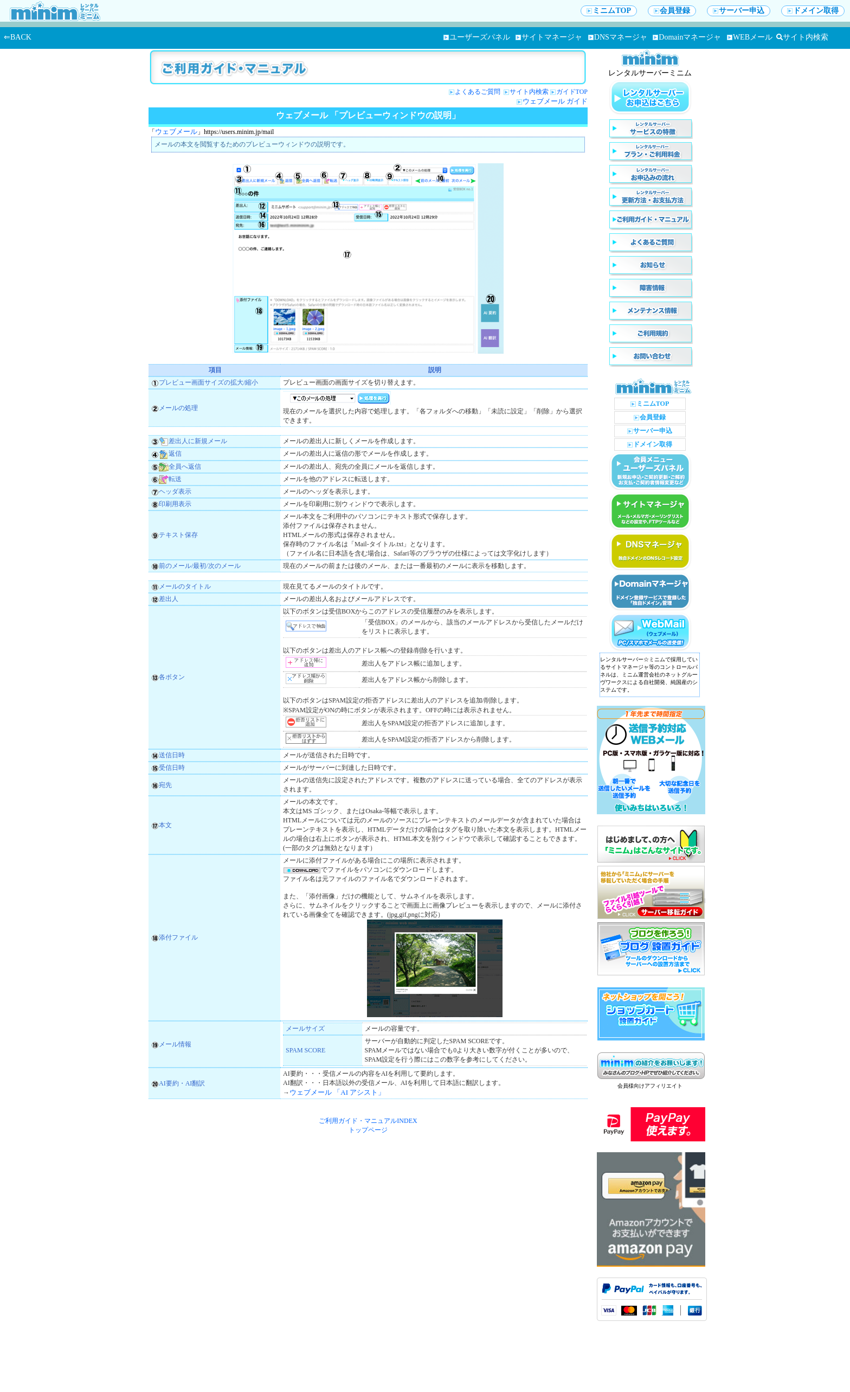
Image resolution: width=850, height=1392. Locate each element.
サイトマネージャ (549, 37)
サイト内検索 (802, 37)
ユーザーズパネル (476, 37)
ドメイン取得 (813, 11)
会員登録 (672, 11)
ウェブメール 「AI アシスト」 (337, 1092)
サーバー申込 (738, 11)
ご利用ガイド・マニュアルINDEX (368, 1121)
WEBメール (749, 37)
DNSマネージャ (617, 37)
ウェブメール (176, 131)
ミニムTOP (609, 11)
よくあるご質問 (478, 91)
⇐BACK (17, 37)
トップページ (368, 1130)
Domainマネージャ (687, 37)
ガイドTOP (572, 91)
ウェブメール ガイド (555, 101)
